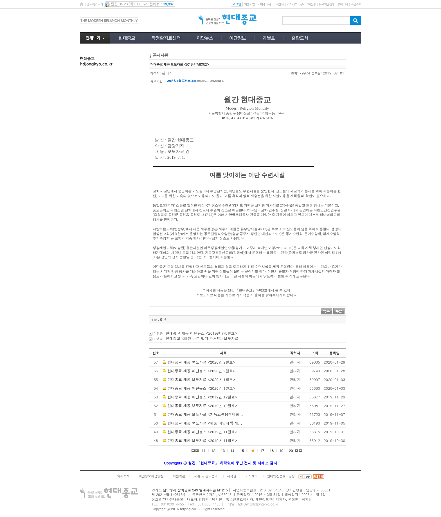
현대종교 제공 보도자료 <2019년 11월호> (202, 440)
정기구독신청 (308, 4)
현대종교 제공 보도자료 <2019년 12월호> (202, 405)
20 (291, 450)
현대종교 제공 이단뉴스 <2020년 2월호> (201, 370)
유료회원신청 (326, 4)
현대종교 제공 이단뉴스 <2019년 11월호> (202, 431)
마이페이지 (264, 4)
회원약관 (178, 475)
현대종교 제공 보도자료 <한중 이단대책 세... (204, 423)
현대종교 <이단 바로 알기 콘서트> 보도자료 (202, 338)
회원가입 (249, 4)
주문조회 (356, 4)
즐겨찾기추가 (95, 4)
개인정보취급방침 (151, 475)
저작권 (231, 475)
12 (213, 450)
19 (281, 450)
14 (232, 450)
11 (204, 450)
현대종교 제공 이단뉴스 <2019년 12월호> (202, 397)
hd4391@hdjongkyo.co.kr (258, 504)
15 (242, 450)
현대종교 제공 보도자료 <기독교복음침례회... (205, 414)
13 (223, 450)
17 (262, 450)
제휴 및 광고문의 (205, 475)
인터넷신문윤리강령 (281, 475)
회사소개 (123, 475)
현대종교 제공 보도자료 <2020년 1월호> (201, 379)
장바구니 (342, 4)
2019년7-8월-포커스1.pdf (181, 80)
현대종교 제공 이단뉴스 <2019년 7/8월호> (201, 333)
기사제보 (292, 4)
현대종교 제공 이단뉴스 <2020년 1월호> (201, 388)
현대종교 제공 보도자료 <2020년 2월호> (201, 362)
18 (272, 450)
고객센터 (278, 4)
